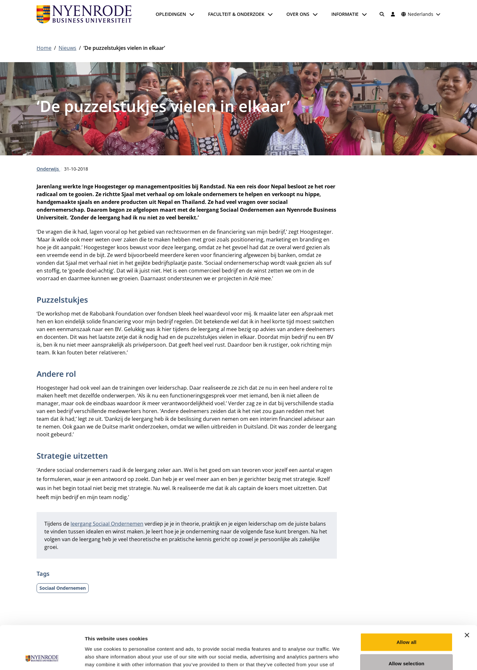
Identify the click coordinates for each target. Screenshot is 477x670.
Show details (340, 657)
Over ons (297, 14)
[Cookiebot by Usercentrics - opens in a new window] (42, 657)
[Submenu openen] (192, 14)
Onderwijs (48, 169)
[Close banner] (467, 594)
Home (44, 47)
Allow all (406, 601)
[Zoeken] (382, 14)
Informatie (345, 14)
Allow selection (407, 622)
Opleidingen (171, 14)
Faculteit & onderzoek (236, 14)
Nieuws (67, 47)
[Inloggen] (393, 14)
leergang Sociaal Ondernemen (107, 523)
